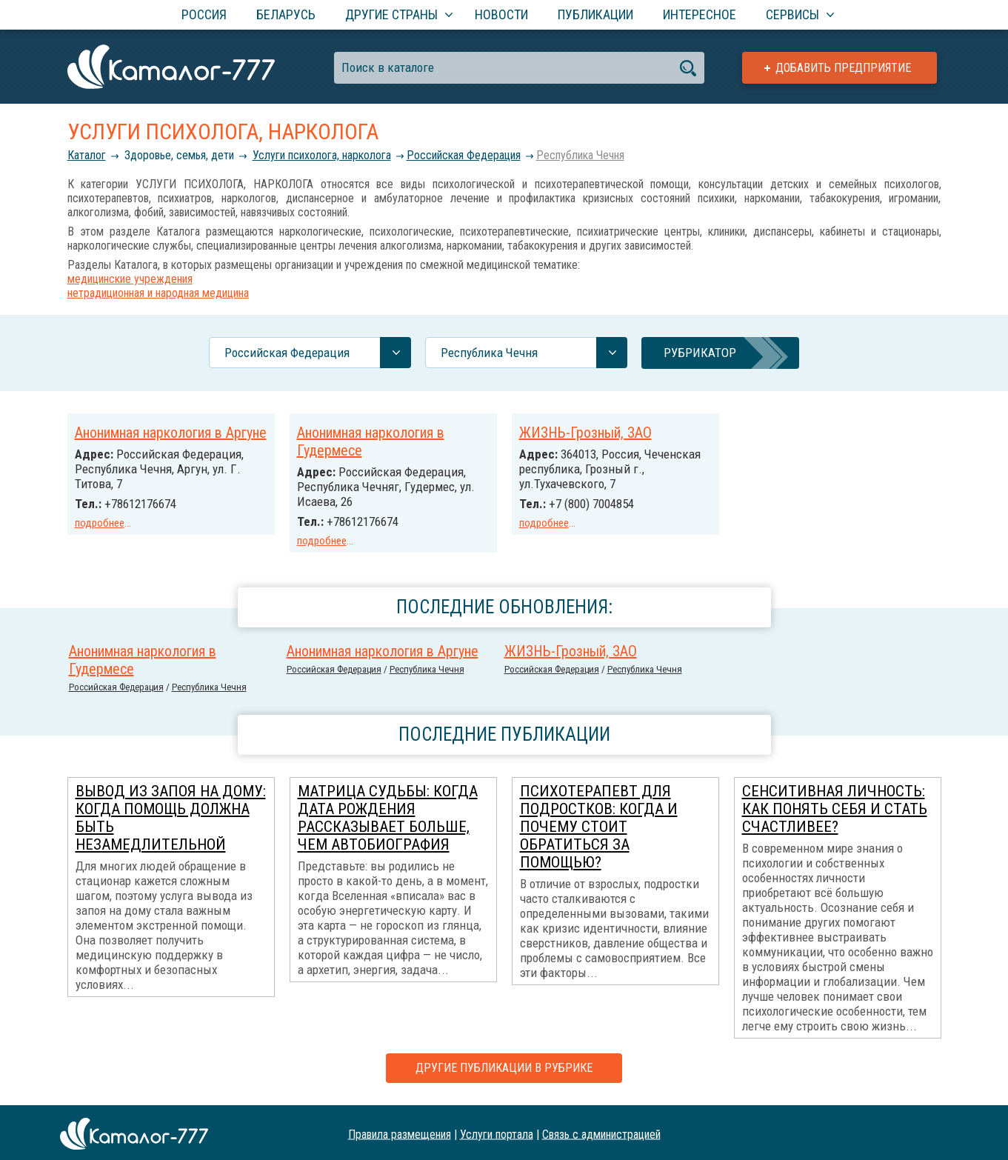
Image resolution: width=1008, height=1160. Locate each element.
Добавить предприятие (843, 68)
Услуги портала (496, 1131)
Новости (501, 14)
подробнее (99, 523)
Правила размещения (399, 1131)
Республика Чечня (580, 155)
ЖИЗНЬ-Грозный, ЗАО (585, 432)
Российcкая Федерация (464, 155)
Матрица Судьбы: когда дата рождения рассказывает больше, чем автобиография (388, 815)
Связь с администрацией (601, 1131)
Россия (204, 14)
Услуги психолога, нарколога (322, 155)
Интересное (699, 14)
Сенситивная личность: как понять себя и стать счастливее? (834, 806)
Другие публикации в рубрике (504, 1066)
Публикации (595, 14)
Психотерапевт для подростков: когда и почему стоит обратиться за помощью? (599, 824)
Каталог (86, 155)
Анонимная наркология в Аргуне (171, 432)
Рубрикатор (700, 352)
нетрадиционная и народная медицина (158, 293)
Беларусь (286, 14)
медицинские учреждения (130, 279)
